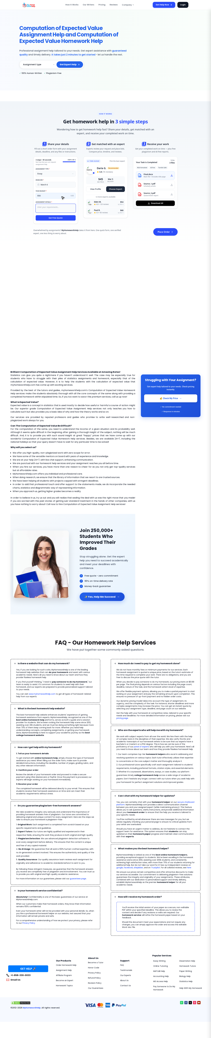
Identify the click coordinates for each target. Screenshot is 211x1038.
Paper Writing (185, 971)
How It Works (71, 4)
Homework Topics (64, 985)
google (119, 867)
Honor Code (93, 967)
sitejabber (138, 867)
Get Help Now (164, 4)
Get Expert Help (70, 64)
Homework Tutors (187, 966)
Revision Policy (94, 983)
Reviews (114, 4)
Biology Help (185, 976)
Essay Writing (159, 961)
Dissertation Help (187, 961)
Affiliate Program (64, 975)
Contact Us (125, 985)
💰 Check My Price (171, 398)
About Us (124, 980)
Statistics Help (186, 981)
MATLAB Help (159, 971)
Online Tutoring (160, 966)
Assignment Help (64, 970)
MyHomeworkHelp (32, 1007)
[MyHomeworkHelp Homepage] (35, 4)
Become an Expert (64, 980)
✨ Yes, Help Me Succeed (102, 597)
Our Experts (125, 975)
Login (183, 4)
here (189, 867)
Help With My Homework (190, 988)
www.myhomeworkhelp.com (42, 694)
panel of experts (141, 746)
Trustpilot (155, 867)
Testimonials (126, 970)
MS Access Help (160, 981)
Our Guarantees (95, 988)
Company (128, 4)
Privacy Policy (28, 923)
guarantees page (78, 878)
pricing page (122, 718)
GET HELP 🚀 (28, 969)
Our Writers (88, 4)
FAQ (122, 965)
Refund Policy (94, 978)
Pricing (102, 4)
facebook (128, 867)
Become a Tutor (95, 962)
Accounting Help (161, 976)
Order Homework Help (66, 965)
